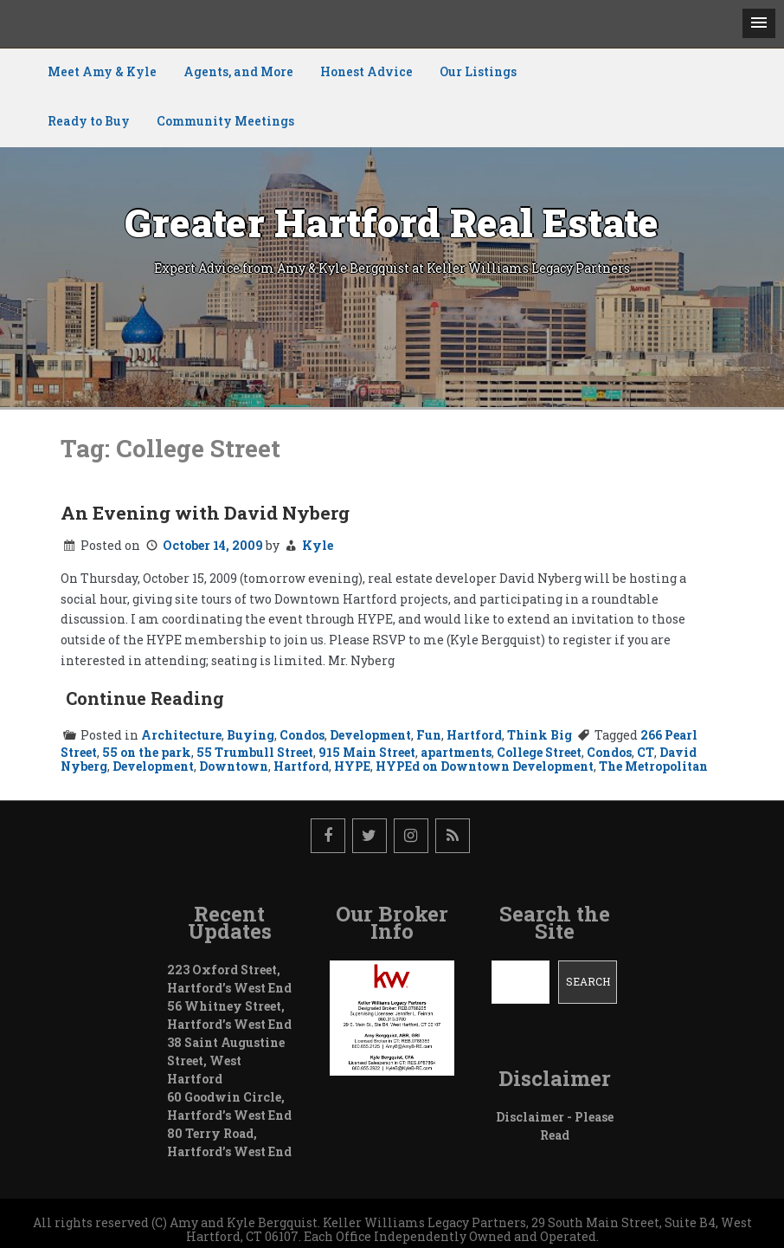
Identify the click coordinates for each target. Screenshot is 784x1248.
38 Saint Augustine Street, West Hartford (226, 1060)
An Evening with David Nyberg (205, 513)
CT (645, 752)
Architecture (181, 735)
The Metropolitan (653, 766)
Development (370, 735)
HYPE (352, 766)
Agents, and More (238, 71)
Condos (302, 735)
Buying (250, 735)
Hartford (474, 735)
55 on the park (146, 752)
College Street (539, 752)
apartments (456, 752)
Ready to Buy (89, 121)
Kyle (317, 545)
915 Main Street (366, 752)
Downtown (233, 766)
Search (588, 981)
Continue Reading (145, 698)
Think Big (539, 735)
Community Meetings (225, 121)
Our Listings (478, 71)
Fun (428, 735)
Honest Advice (366, 71)
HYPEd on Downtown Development (485, 766)
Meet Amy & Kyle (102, 71)
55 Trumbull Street (254, 752)
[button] (758, 23)
